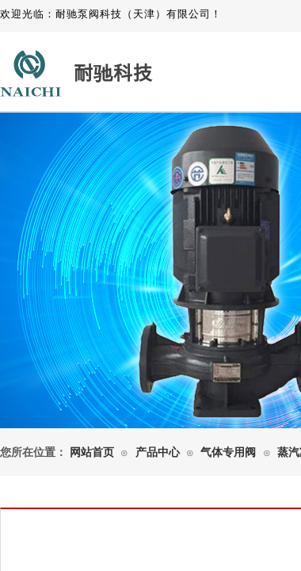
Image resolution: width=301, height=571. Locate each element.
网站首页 (92, 452)
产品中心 (157, 452)
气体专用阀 (228, 452)
